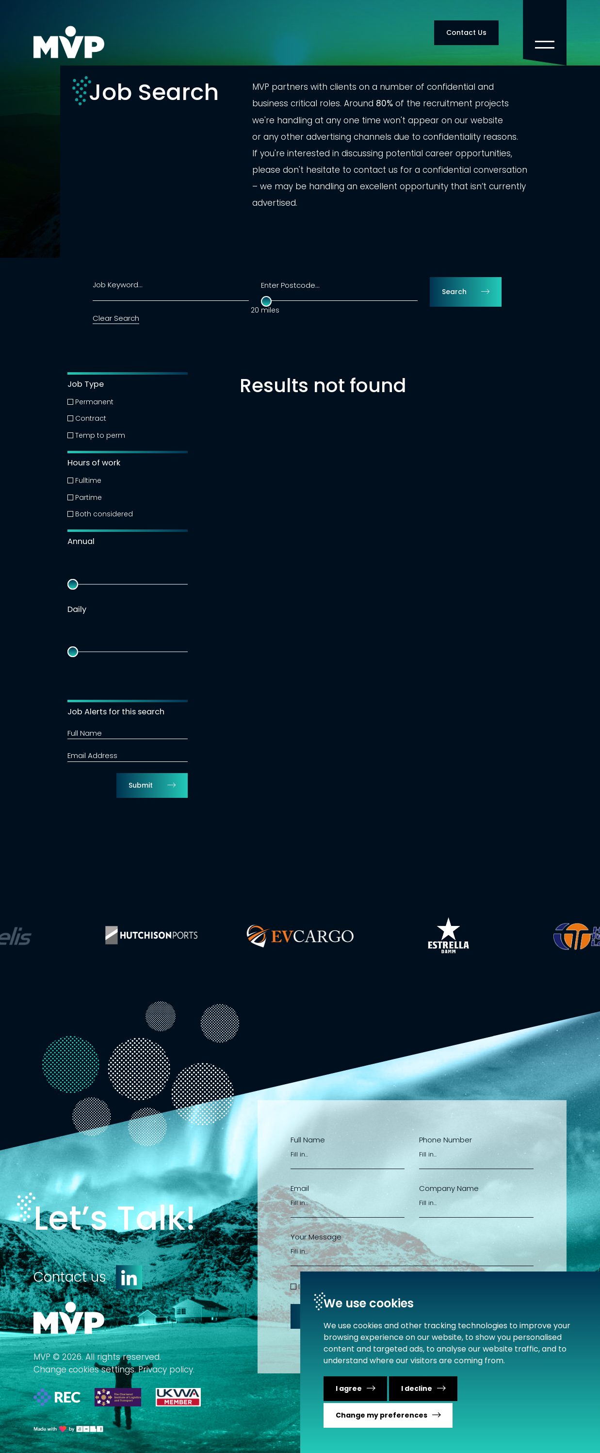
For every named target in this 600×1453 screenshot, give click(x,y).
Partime (88, 497)
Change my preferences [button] (381, 1415)
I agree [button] (349, 1388)
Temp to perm (100, 435)
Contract (90, 418)
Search (454, 292)
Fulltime (88, 480)
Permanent (94, 402)
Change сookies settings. (84, 1369)
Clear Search (116, 318)
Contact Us (466, 32)
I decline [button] (416, 1388)
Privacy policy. (166, 1369)
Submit (141, 785)
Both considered (104, 514)
